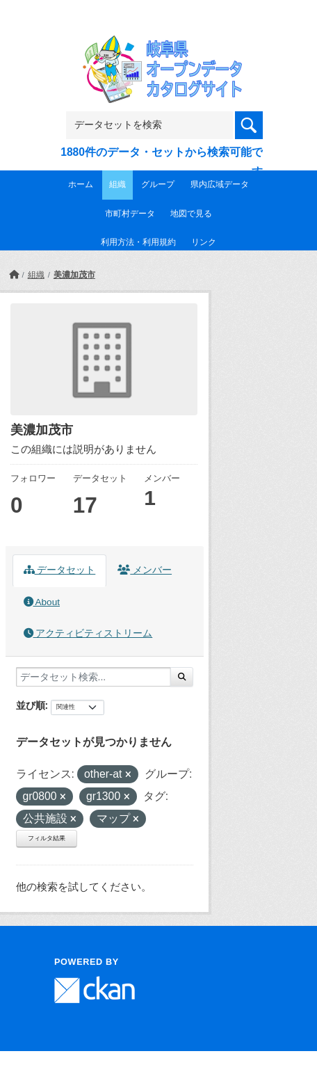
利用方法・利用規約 (138, 242)
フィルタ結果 (46, 838)
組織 (117, 184)
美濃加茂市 (74, 275)
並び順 (30, 705)
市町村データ (130, 213)
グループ (157, 184)
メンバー (144, 570)
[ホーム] (14, 275)
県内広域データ (219, 184)
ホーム (80, 184)
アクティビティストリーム (88, 633)
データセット (60, 570)
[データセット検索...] (93, 677)
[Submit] (181, 677)
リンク (203, 242)
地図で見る (191, 213)
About (42, 602)
